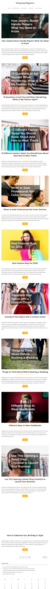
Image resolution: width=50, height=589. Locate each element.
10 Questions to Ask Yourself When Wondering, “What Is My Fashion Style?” (25, 98)
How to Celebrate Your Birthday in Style (25, 535)
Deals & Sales (24, 8)
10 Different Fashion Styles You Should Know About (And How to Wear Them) (25, 154)
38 (30, 557)
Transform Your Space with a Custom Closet (25, 317)
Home (9, 8)
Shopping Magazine (25, 3)
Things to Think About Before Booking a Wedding (25, 372)
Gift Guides (31, 8)
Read (25, 57)
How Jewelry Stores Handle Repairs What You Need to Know (25, 42)
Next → (45, 557)
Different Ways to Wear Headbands (25, 425)
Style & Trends (38, 8)
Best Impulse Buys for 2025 (25, 263)
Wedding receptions (30, 374)
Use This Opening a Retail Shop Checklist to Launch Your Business (25, 480)
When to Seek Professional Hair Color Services (25, 209)
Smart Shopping (15, 8)
